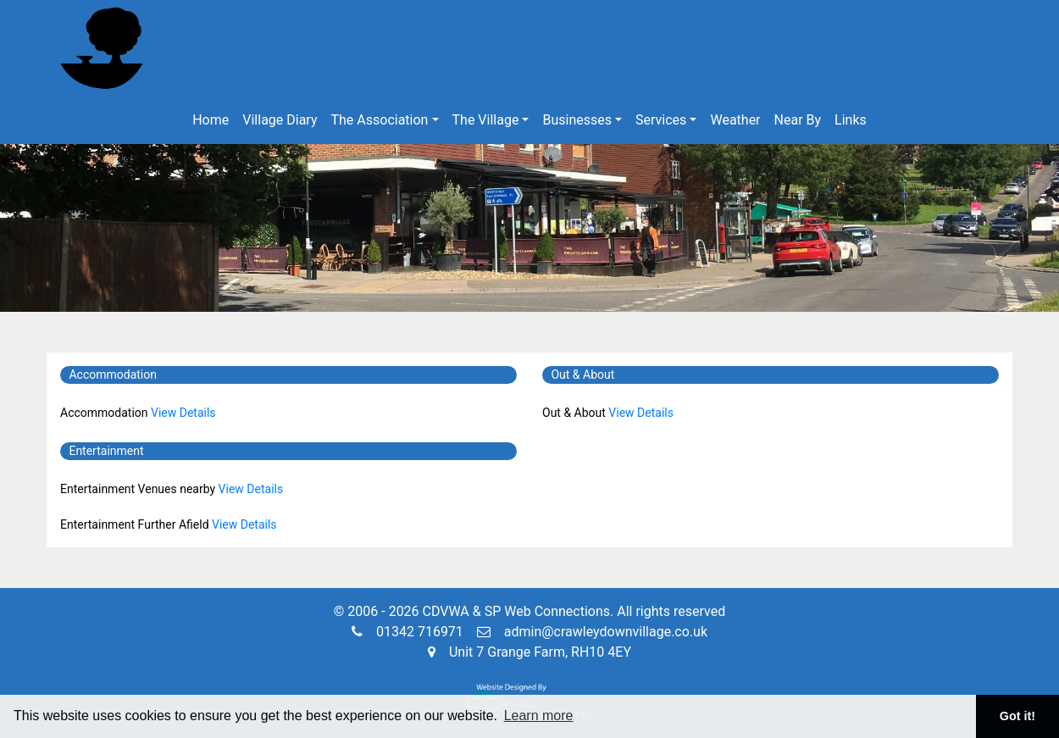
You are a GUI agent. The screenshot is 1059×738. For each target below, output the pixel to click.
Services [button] (660, 120)
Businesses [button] (577, 120)
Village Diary (279, 120)
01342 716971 (407, 632)
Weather (735, 120)
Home (210, 120)
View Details (183, 412)
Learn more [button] (539, 715)
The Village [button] (485, 120)
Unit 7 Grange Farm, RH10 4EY (529, 652)
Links (850, 120)
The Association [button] (380, 120)
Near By (798, 120)
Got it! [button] (1017, 716)
